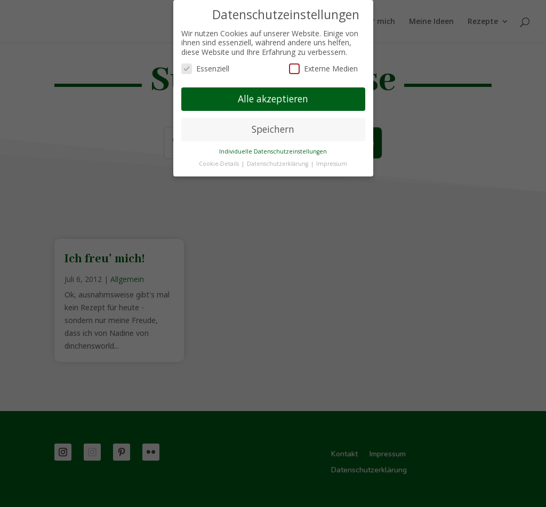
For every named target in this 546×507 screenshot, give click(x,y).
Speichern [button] (273, 129)
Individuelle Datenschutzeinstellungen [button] (273, 151)
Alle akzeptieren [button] (273, 98)
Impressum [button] (331, 163)
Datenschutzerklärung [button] (278, 163)
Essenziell (205, 68)
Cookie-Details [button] (219, 163)
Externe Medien (323, 68)
